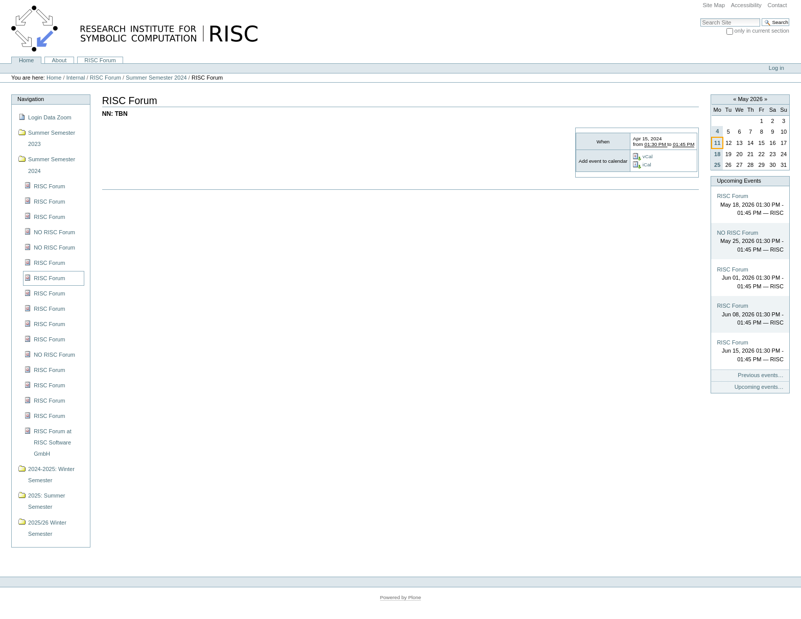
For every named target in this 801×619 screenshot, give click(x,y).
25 (717, 165)
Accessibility (746, 5)
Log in (776, 68)
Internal (75, 78)
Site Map (713, 5)
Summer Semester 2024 (156, 78)
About (59, 60)
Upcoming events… (759, 387)
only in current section (762, 31)
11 (717, 143)
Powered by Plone (400, 597)
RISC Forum (99, 60)
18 (717, 154)
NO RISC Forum (737, 233)
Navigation (30, 99)
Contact (777, 5)
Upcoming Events (739, 181)
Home (26, 60)
